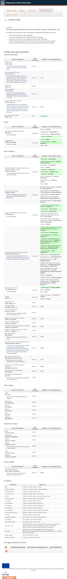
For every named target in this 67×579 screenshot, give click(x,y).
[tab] (12, 11)
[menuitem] (12, 10)
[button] (18, 547)
